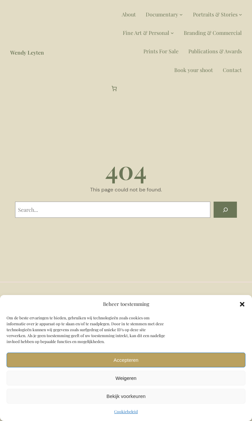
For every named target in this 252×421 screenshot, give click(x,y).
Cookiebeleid (126, 411)
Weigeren (126, 378)
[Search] (225, 210)
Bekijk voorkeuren (125, 396)
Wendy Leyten (27, 52)
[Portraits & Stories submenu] (240, 14)
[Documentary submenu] (181, 14)
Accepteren (126, 360)
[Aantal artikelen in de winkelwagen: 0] (114, 88)
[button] (242, 304)
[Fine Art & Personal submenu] (172, 33)
